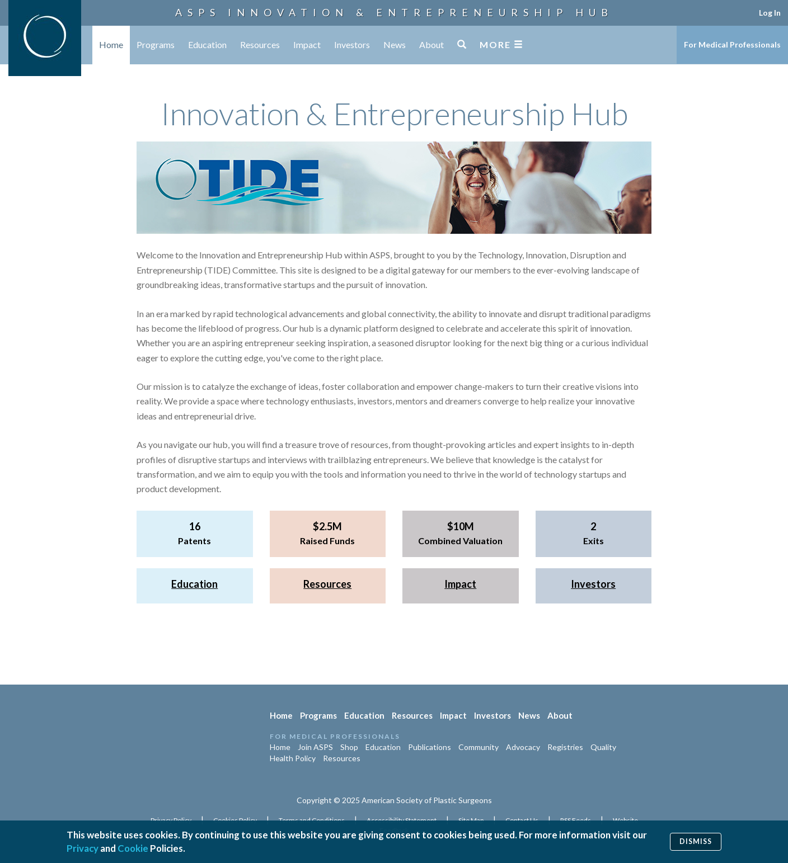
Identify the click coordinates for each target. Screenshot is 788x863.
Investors (352, 44)
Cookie (133, 848)
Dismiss (695, 841)
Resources (260, 44)
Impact (307, 44)
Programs (156, 44)
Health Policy (293, 758)
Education (207, 44)
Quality (603, 747)
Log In (770, 12)
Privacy (82, 848)
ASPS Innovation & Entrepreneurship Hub (394, 12)
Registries (565, 747)
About (431, 44)
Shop (349, 747)
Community (478, 747)
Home (111, 44)
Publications (429, 747)
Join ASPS (315, 747)
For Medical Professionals (732, 44)
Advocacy (523, 747)
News (394, 44)
